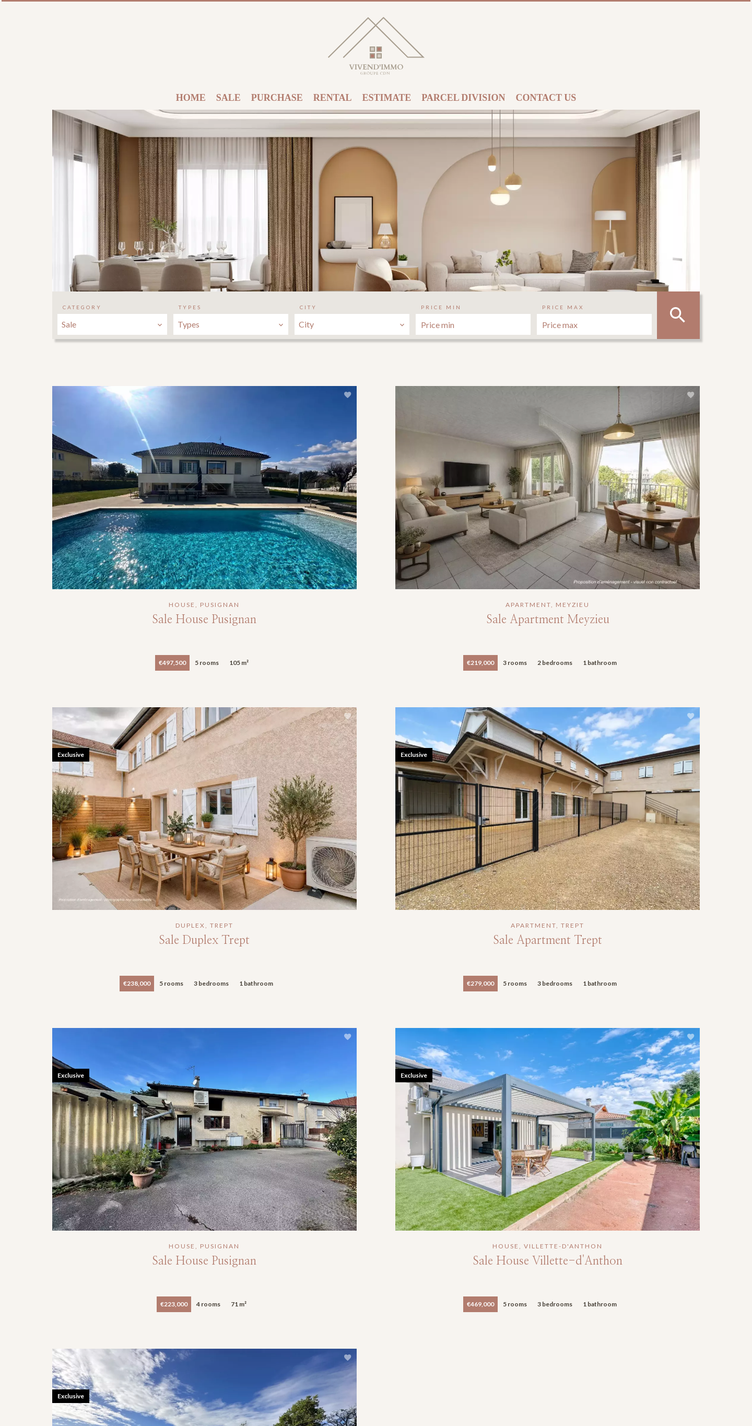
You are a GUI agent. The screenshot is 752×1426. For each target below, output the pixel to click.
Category (82, 307)
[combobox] (112, 324)
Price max (563, 307)
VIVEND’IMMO (380, 1290)
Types (190, 307)
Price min (441, 307)
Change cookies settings (292, 1403)
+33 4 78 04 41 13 (377, 1350)
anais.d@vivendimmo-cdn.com (399, 1364)
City (308, 307)
